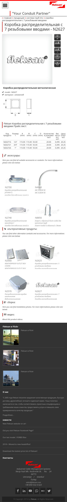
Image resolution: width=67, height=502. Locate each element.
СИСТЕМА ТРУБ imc (35, 18)
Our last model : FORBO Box (14, 437)
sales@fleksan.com (33, 482)
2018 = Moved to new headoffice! (17, 444)
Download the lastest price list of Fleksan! (20, 451)
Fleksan (33, 499)
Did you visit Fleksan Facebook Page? (18, 430)
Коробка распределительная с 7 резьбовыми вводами (27, 19)
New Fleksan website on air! (14, 423)
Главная (8, 18)
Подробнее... (8, 415)
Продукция (19, 18)
